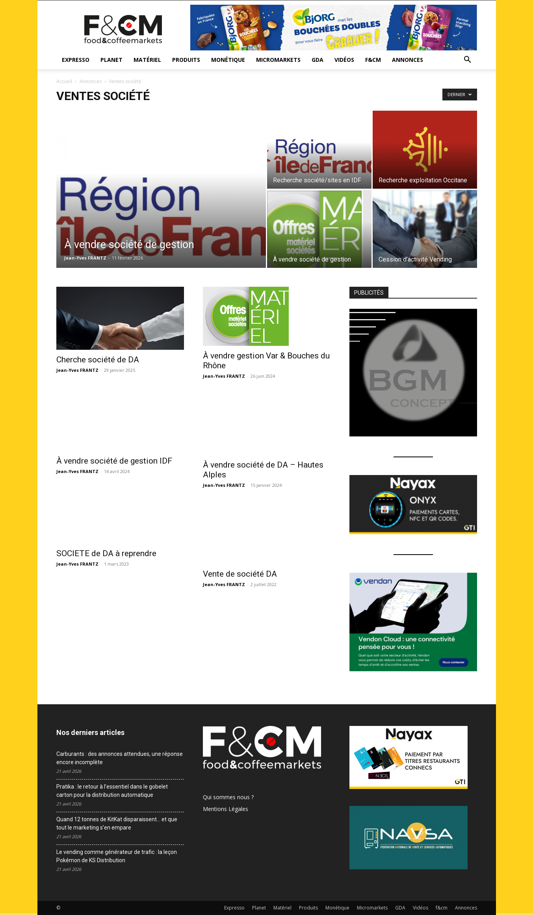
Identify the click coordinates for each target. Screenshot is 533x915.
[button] (467, 60)
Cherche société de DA (97, 359)
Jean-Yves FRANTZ (85, 258)
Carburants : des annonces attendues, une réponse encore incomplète (119, 758)
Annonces (407, 59)
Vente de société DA (240, 574)
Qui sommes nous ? (228, 797)
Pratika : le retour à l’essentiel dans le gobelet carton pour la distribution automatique (112, 790)
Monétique (228, 59)
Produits (186, 59)
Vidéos (344, 59)
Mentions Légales (225, 809)
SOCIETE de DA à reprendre (106, 553)
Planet (111, 59)
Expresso (75, 59)
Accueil (64, 81)
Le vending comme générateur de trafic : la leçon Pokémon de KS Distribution (116, 856)
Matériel (147, 59)
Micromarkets (278, 59)
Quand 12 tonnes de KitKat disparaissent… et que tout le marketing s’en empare (116, 823)
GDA (317, 59)
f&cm (373, 59)
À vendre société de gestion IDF (114, 444)
